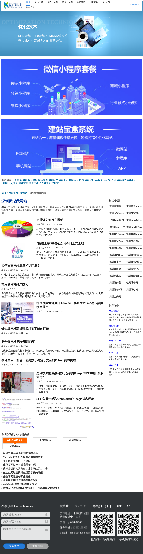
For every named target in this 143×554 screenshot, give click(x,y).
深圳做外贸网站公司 (112, 282)
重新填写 (31, 522)
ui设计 (5, 182)
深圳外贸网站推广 (132, 212)
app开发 (13, 182)
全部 (17, 179)
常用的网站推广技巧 (14, 286)
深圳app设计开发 (133, 219)
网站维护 (121, 179)
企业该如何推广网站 (51, 219)
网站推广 (53, 179)
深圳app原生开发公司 (133, 261)
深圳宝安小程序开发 (133, 268)
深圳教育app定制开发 (133, 205)
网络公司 (131, 179)
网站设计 (63, 179)
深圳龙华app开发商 (133, 247)
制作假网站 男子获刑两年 (18, 346)
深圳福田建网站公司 (112, 268)
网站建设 (94, 2)
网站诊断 (81, 2)
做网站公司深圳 (133, 282)
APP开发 (107, 349)
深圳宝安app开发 (112, 212)
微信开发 (33, 182)
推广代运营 (52, 2)
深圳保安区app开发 (112, 240)
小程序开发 (108, 337)
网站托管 (38, 2)
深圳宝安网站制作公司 (112, 296)
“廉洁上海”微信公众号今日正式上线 (62, 243)
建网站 (72, 179)
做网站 (23, 179)
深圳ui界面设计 (112, 254)
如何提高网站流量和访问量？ (20, 267)
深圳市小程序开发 (112, 261)
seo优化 (99, 179)
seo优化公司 (110, 179)
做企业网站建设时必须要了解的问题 (25, 332)
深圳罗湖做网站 (112, 205)
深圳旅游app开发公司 (133, 275)
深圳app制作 (111, 219)
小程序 (80, 179)
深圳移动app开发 (133, 233)
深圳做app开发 (112, 226)
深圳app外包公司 (133, 226)
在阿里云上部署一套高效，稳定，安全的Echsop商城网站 (38, 365)
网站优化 (106, 2)
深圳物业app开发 (112, 233)
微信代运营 (67, 2)
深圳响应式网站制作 (112, 275)
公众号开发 (45, 182)
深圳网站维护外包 (132, 289)
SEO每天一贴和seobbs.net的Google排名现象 (67, 405)
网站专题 (30, 7)
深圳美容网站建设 (132, 240)
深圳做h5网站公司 (112, 247)
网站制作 (43, 179)
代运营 (55, 182)
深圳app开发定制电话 (133, 254)
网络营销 (23, 182)
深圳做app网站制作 (112, 289)
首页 (28, 2)
